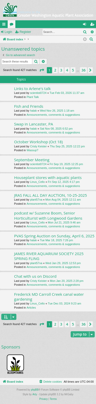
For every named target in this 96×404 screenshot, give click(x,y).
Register (25, 32)
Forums (12, 25)
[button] (42, 70)
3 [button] (61, 70)
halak (33, 110)
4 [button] (67, 70)
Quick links (5, 25)
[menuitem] (91, 39)
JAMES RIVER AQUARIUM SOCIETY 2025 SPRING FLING (48, 256)
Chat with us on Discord (35, 276)
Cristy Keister (38, 146)
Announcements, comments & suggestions (53, 114)
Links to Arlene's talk (32, 88)
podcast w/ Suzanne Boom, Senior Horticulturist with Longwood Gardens (48, 215)
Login (8, 32)
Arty (35, 394)
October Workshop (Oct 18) (38, 141)
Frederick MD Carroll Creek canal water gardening (49, 297)
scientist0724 (38, 92)
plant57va (36, 199)
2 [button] (55, 70)
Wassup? (32, 150)
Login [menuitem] (85, 25)
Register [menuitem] (93, 25)
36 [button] (83, 70)
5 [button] (73, 70)
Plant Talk (33, 96)
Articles (31, 307)
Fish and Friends (28, 106)
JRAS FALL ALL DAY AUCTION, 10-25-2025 (50, 195)
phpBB (35, 389)
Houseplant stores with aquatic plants (48, 177)
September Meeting (31, 159)
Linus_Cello (37, 181)
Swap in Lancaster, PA (33, 124)
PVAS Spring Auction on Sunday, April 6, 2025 (54, 235)
